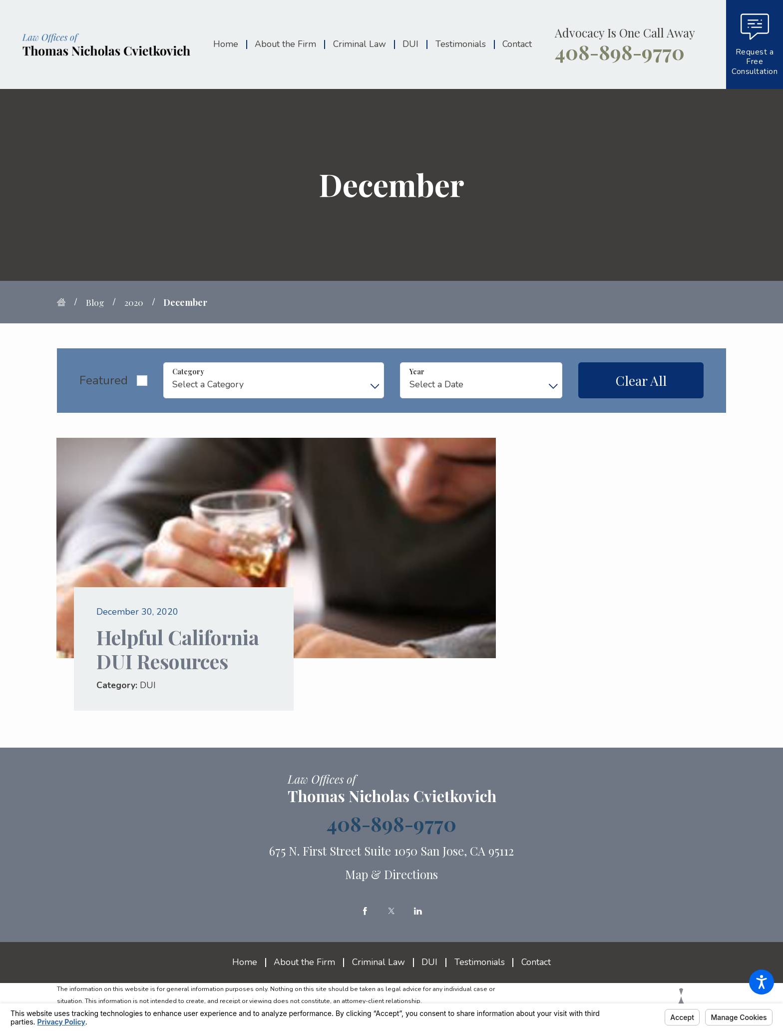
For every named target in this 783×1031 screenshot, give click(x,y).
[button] (761, 982)
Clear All (641, 380)
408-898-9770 (620, 51)
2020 (133, 302)
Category (188, 371)
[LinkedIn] (418, 911)
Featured (103, 380)
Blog (95, 302)
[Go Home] (65, 302)
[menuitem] (229, 44)
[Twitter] (391, 911)
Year (416, 371)
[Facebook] (365, 911)
